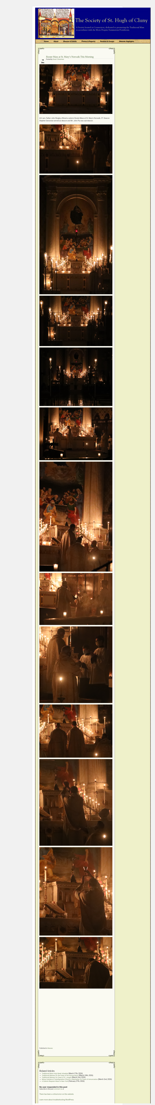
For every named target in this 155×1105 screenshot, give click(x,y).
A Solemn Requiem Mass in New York (55, 1081)
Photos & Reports (88, 41)
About (56, 41)
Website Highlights (126, 41)
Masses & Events (70, 41)
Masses (50, 1048)
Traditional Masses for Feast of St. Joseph (56, 1077)
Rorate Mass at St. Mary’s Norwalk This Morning (69, 56)
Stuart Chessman (58, 59)
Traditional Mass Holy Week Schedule (55, 1073)
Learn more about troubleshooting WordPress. (56, 1100)
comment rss (58, 1089)
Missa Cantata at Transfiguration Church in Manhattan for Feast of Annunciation (70, 1079)
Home (46, 41)
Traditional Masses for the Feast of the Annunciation (60, 1075)
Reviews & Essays (107, 41)
